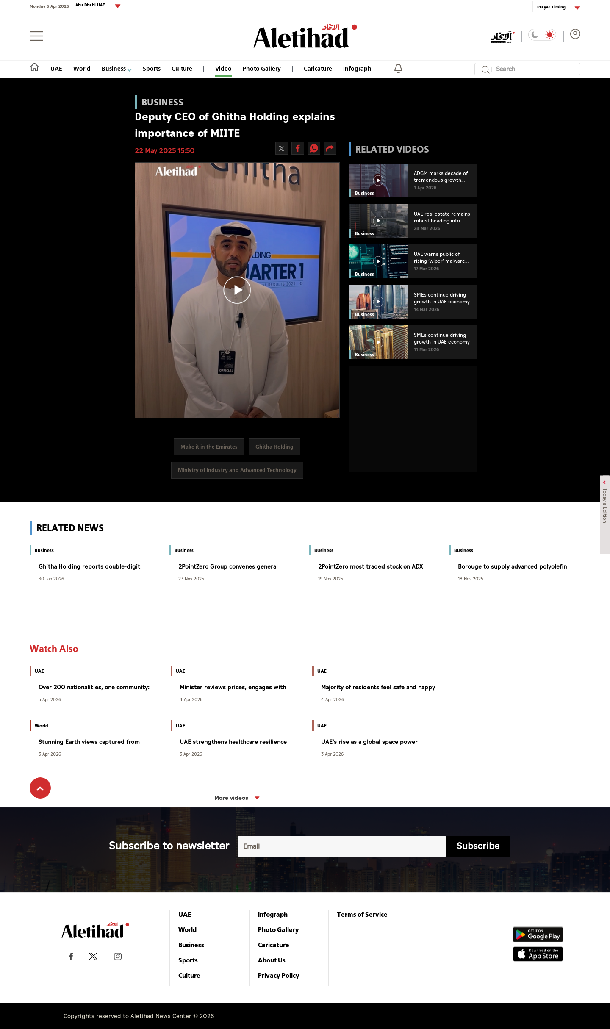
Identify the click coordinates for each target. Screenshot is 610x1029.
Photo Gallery (262, 68)
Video (223, 68)
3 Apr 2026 (50, 754)
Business (117, 68)
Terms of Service (362, 914)
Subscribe (478, 846)
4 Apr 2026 (191, 699)
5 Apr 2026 (50, 699)
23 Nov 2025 (191, 578)
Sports (152, 68)
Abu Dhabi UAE (90, 5)
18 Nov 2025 (470, 578)
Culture (182, 68)
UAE (56, 68)
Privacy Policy (278, 975)
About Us (272, 960)
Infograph (357, 68)
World (82, 68)
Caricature (318, 68)
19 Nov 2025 (330, 578)
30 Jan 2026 (51, 578)
